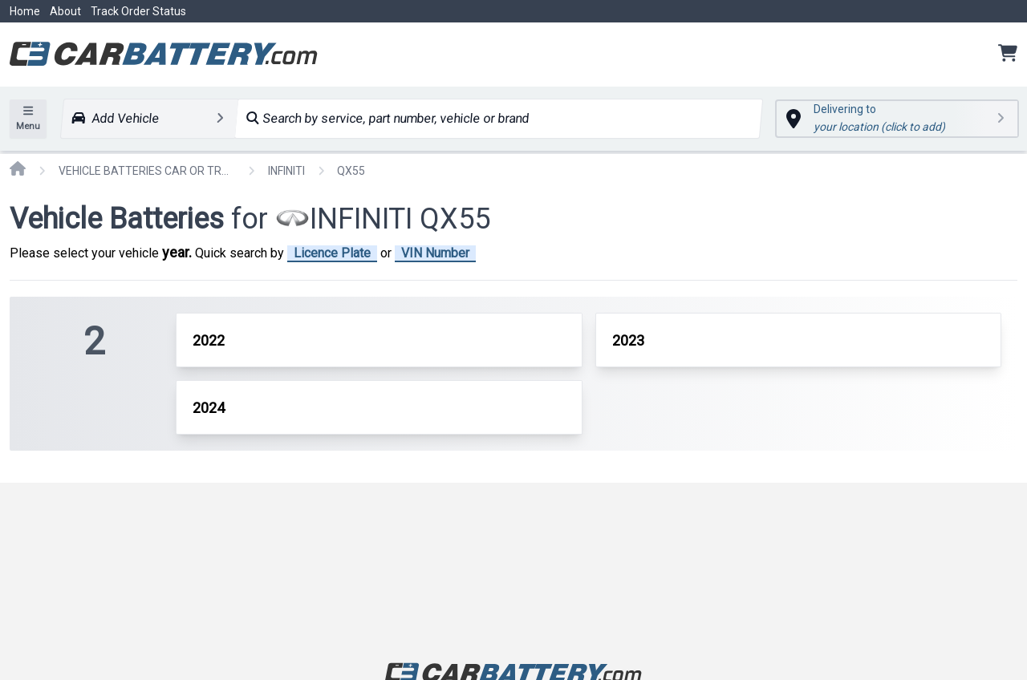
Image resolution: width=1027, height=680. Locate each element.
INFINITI (286, 170)
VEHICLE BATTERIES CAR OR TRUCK (147, 170)
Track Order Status (138, 11)
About (65, 11)
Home (25, 11)
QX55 (351, 170)
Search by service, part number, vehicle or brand (388, 118)
